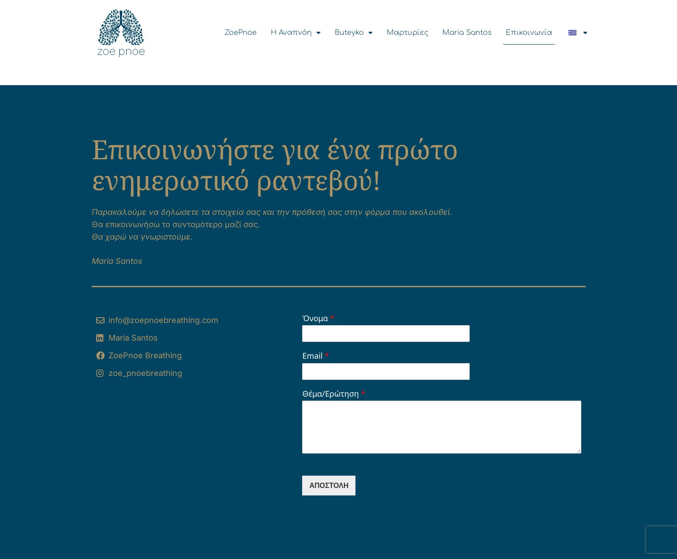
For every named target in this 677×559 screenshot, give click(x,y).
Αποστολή (328, 485)
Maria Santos (467, 33)
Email (315, 356)
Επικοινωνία (529, 33)
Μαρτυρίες (407, 33)
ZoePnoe (240, 33)
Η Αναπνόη (296, 33)
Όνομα (318, 318)
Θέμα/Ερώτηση (333, 394)
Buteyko (354, 33)
